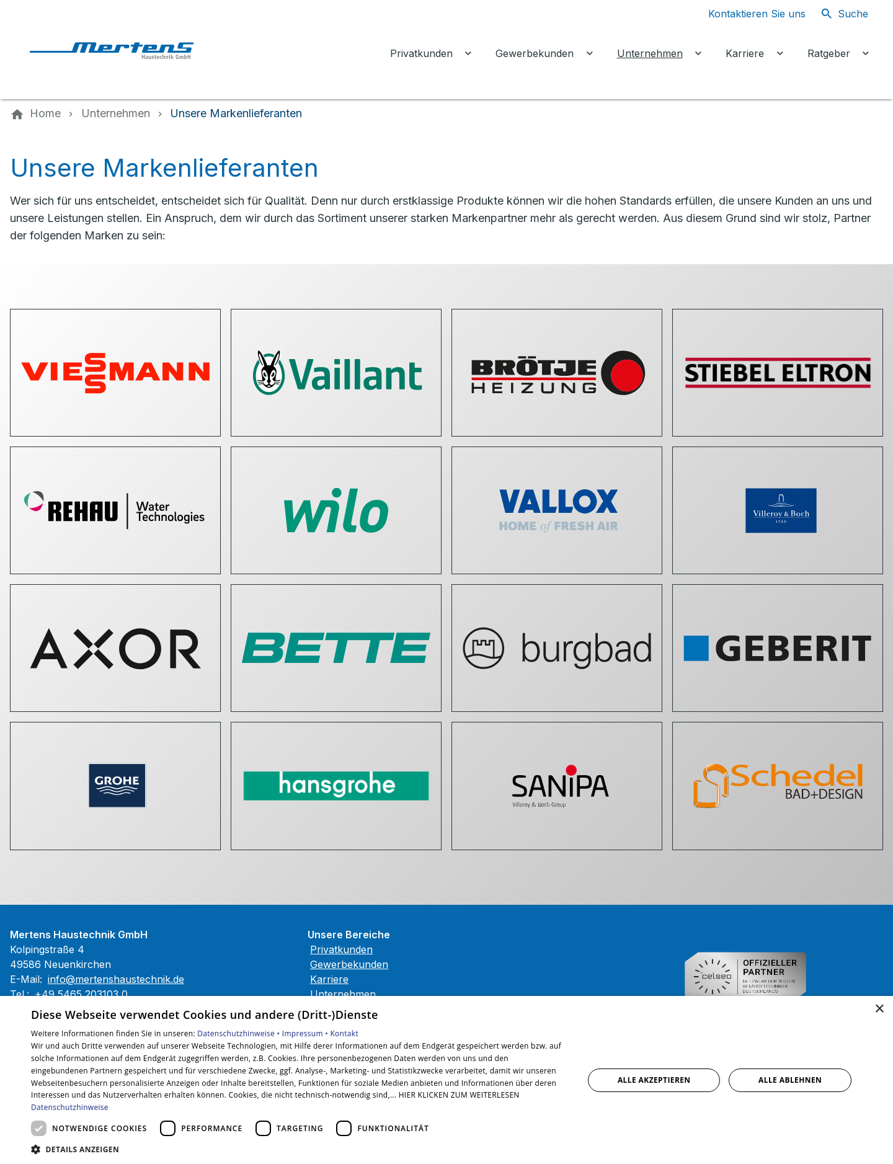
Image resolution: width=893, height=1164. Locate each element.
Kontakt (344, 1033)
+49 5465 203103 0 (81, 994)
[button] (299, 1149)
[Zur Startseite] (119, 49)
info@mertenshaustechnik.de (116, 979)
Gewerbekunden (349, 964)
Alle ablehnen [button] (790, 1080)
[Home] (45, 113)
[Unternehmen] (115, 113)
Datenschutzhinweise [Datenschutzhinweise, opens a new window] (70, 1107)
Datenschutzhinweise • (239, 1033)
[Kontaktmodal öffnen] (747, 13)
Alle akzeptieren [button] (654, 1080)
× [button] (879, 1009)
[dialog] (446, 1080)
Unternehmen (343, 994)
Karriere (329, 979)
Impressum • (306, 1033)
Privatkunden (341, 949)
